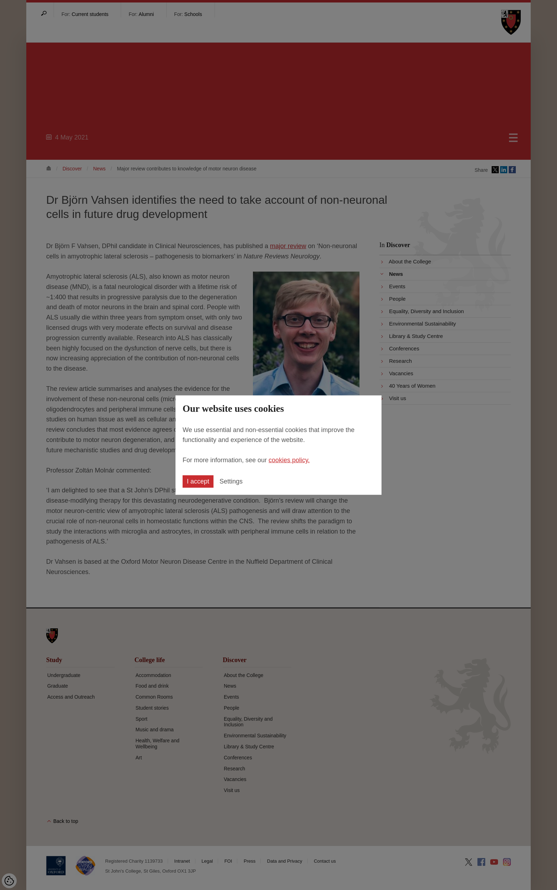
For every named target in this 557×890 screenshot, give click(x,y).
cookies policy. (289, 460)
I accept (198, 481)
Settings (231, 481)
